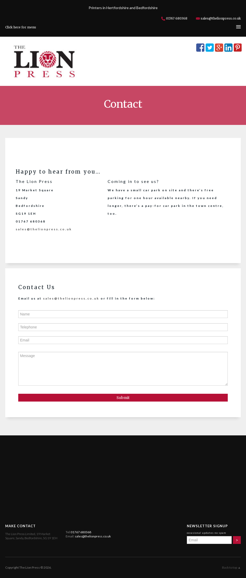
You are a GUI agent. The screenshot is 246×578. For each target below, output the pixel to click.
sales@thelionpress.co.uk (221, 18)
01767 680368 (176, 18)
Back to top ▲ (231, 567)
